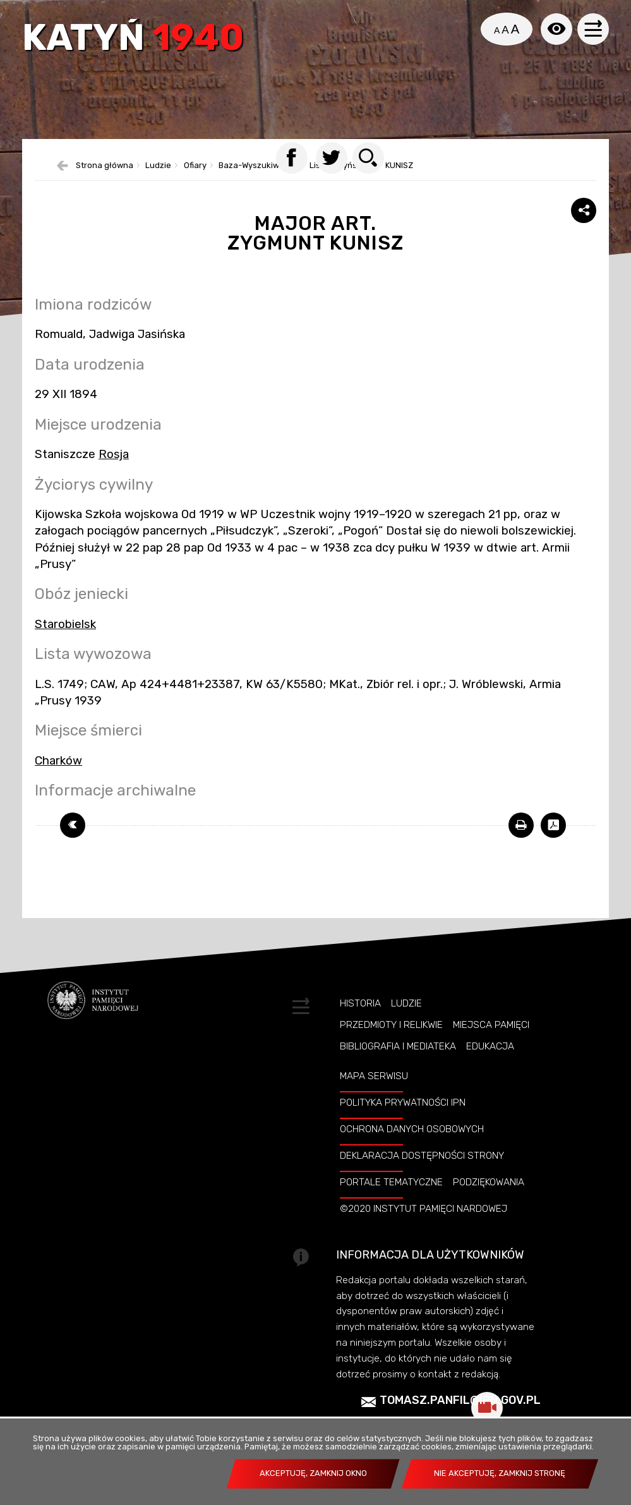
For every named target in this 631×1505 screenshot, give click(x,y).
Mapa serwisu (374, 1076)
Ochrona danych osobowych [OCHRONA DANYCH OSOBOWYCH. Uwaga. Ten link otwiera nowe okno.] (412, 1129)
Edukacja (490, 1046)
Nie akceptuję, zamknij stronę (499, 1473)
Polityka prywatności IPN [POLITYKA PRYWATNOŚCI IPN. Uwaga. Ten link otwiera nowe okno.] (403, 1102)
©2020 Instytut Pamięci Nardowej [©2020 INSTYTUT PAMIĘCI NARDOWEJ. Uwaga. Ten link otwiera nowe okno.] (423, 1208)
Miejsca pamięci (491, 1025)
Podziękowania (488, 1182)
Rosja (114, 454)
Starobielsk (65, 624)
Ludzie (406, 1003)
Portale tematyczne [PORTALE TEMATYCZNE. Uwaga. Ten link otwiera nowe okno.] (391, 1182)
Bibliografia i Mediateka (398, 1046)
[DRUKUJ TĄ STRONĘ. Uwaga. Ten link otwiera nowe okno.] (521, 825)
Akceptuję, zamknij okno (313, 1473)
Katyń (133, 39)
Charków (58, 761)
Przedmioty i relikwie (391, 1025)
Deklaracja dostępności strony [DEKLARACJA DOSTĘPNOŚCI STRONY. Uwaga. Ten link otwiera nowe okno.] (422, 1155)
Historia (360, 1003)
